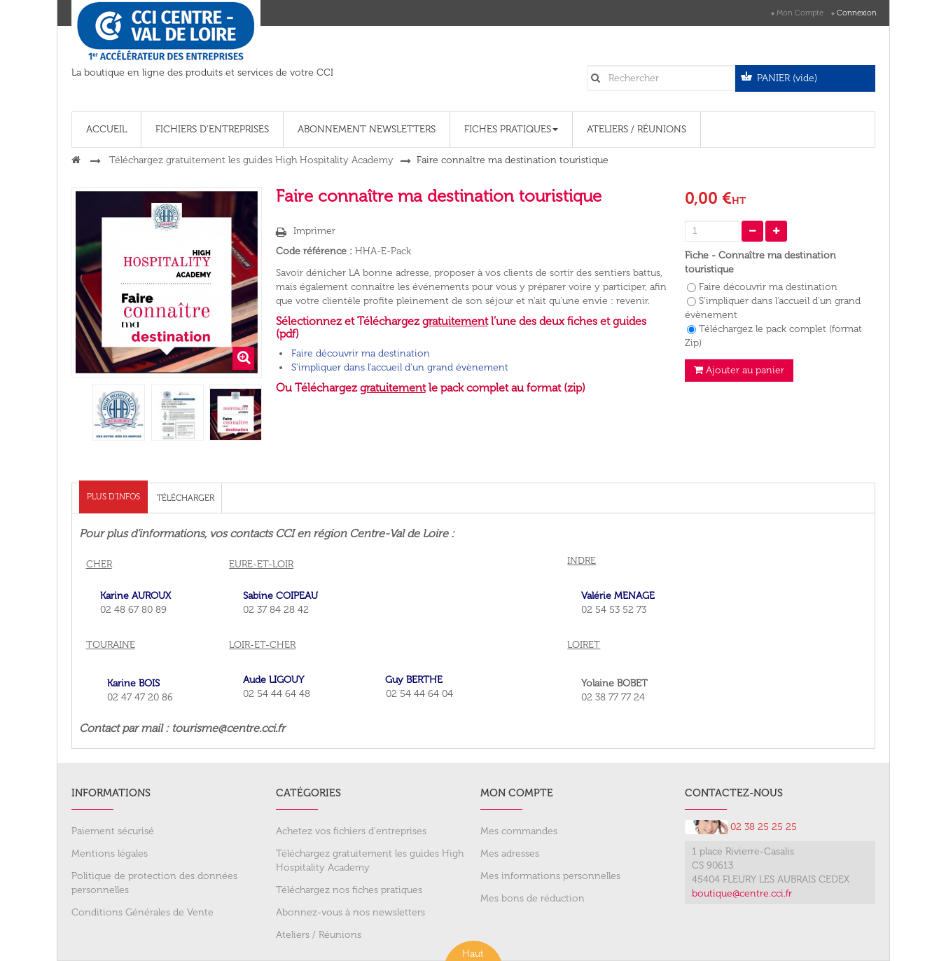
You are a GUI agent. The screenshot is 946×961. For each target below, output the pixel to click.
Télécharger (185, 498)
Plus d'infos (113, 497)
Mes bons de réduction (532, 898)
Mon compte (800, 13)
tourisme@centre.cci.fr (228, 728)
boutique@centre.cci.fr (742, 893)
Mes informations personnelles (550, 876)
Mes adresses (509, 853)
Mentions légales (109, 853)
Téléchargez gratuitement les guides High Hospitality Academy (370, 860)
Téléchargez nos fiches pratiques (349, 890)
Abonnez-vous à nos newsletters (350, 912)
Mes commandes (518, 831)
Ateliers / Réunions (318, 935)
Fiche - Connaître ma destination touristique (760, 262)
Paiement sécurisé (112, 831)
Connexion (857, 13)
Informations (111, 793)
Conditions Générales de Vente (142, 912)
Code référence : (314, 251)
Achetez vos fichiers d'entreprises (351, 831)
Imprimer (314, 231)
